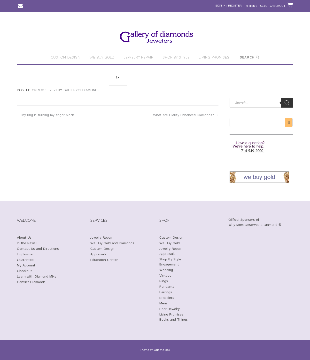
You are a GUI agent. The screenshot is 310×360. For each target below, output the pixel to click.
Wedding (166, 270)
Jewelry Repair (139, 57)
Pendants (166, 286)
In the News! (27, 243)
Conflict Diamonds (31, 282)
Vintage (165, 275)
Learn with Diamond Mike (36, 276)
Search (249, 57)
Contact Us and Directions (38, 248)
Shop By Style (176, 57)
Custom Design (65, 57)
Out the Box (162, 350)
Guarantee (25, 259)
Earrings (165, 292)
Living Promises (214, 57)
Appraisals (98, 254)
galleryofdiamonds (81, 90)
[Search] (287, 103)
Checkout (24, 271)
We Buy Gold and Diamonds (112, 243)
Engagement (169, 264)
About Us (24, 237)
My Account (26, 265)
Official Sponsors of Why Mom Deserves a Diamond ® (254, 222)
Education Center (104, 259)
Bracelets (166, 297)
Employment (26, 254)
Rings (163, 281)
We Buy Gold (102, 57)
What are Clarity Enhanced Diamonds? (185, 115)
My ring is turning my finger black (45, 115)
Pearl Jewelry (169, 309)
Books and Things (173, 319)
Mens (163, 303)
